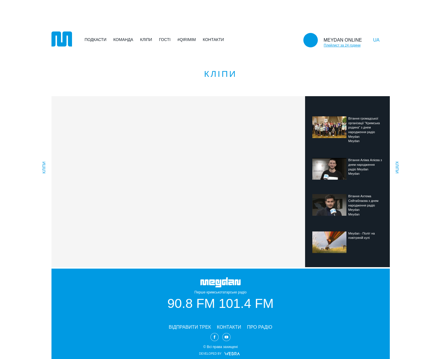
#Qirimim (187, 40)
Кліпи (146, 40)
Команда (123, 40)
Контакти (213, 40)
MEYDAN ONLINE (343, 40)
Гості (165, 40)
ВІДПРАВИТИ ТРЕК (190, 327)
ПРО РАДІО (259, 327)
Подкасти (95, 40)
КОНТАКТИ (229, 327)
